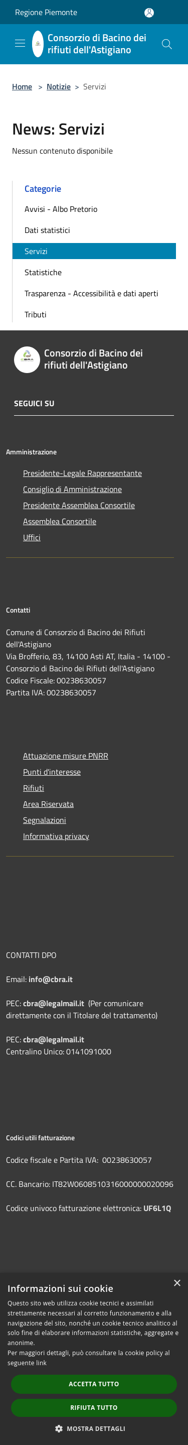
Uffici (32, 537)
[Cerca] (167, 44)
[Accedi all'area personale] (149, 13)
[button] (94, 1428)
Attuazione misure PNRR (65, 756)
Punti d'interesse (52, 772)
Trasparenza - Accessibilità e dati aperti (91, 293)
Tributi (36, 314)
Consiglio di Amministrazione (72, 489)
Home (22, 86)
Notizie (59, 86)
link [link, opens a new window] (41, 1363)
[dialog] (94, 1359)
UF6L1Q (157, 1208)
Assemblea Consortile (59, 521)
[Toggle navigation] (20, 43)
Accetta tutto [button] (94, 1384)
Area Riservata (48, 804)
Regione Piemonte (46, 12)
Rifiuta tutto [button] (94, 1407)
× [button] (176, 1283)
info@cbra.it (51, 979)
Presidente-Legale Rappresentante (82, 473)
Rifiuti (33, 788)
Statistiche (43, 272)
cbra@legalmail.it (53, 1003)
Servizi (36, 251)
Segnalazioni (44, 820)
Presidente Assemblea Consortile (79, 505)
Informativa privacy (56, 836)
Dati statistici (47, 230)
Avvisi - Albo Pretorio (61, 209)
